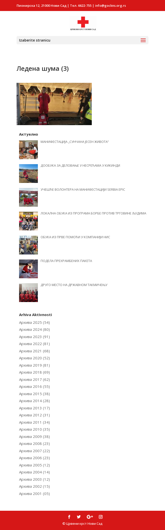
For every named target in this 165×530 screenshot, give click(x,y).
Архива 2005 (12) (34, 464)
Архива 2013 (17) (34, 407)
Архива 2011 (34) (34, 422)
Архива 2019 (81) (34, 365)
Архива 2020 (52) (34, 357)
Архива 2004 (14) (34, 471)
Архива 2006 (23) (34, 457)
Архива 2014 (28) (34, 400)
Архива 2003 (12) (34, 479)
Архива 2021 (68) (34, 350)
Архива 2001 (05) (34, 493)
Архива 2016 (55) (34, 386)
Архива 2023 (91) (34, 336)
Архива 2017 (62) (34, 379)
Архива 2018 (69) (34, 372)
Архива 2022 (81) (34, 343)
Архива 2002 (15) (34, 486)
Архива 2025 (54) (34, 322)
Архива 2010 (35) (34, 429)
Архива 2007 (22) (34, 450)
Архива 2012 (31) (34, 414)
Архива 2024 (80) (34, 329)
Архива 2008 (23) (34, 443)
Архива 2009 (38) (34, 436)
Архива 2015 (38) (34, 393)
